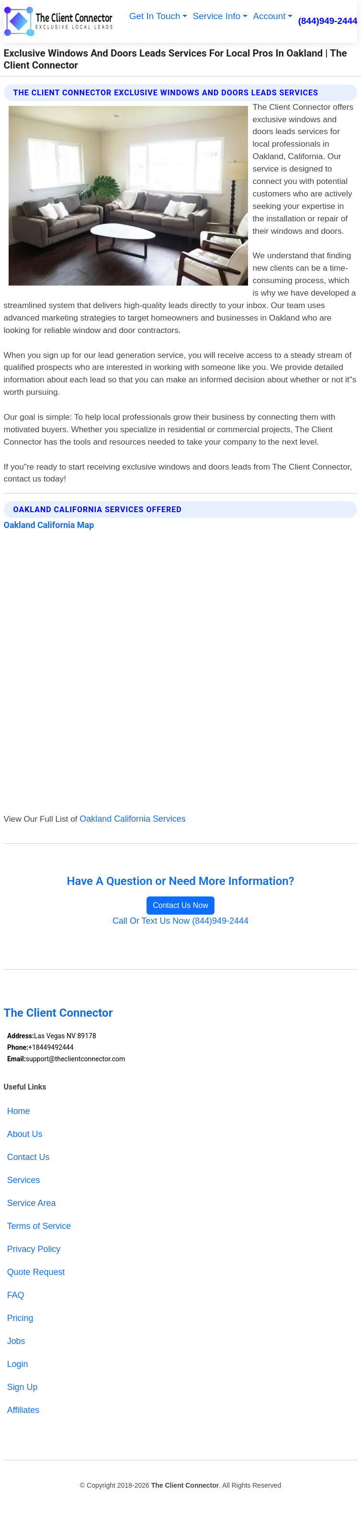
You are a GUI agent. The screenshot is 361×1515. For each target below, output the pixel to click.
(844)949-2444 (328, 21)
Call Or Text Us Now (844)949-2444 (180, 921)
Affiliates (23, 1410)
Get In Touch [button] (154, 16)
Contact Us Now (180, 905)
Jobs (16, 1341)
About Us (25, 1134)
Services (23, 1180)
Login (17, 1364)
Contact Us (28, 1157)
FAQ (15, 1295)
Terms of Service (39, 1226)
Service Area (31, 1203)
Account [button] (269, 16)
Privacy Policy (34, 1249)
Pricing (20, 1318)
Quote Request (36, 1272)
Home (18, 1111)
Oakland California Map (49, 525)
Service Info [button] (217, 16)
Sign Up (22, 1387)
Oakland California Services (132, 819)
